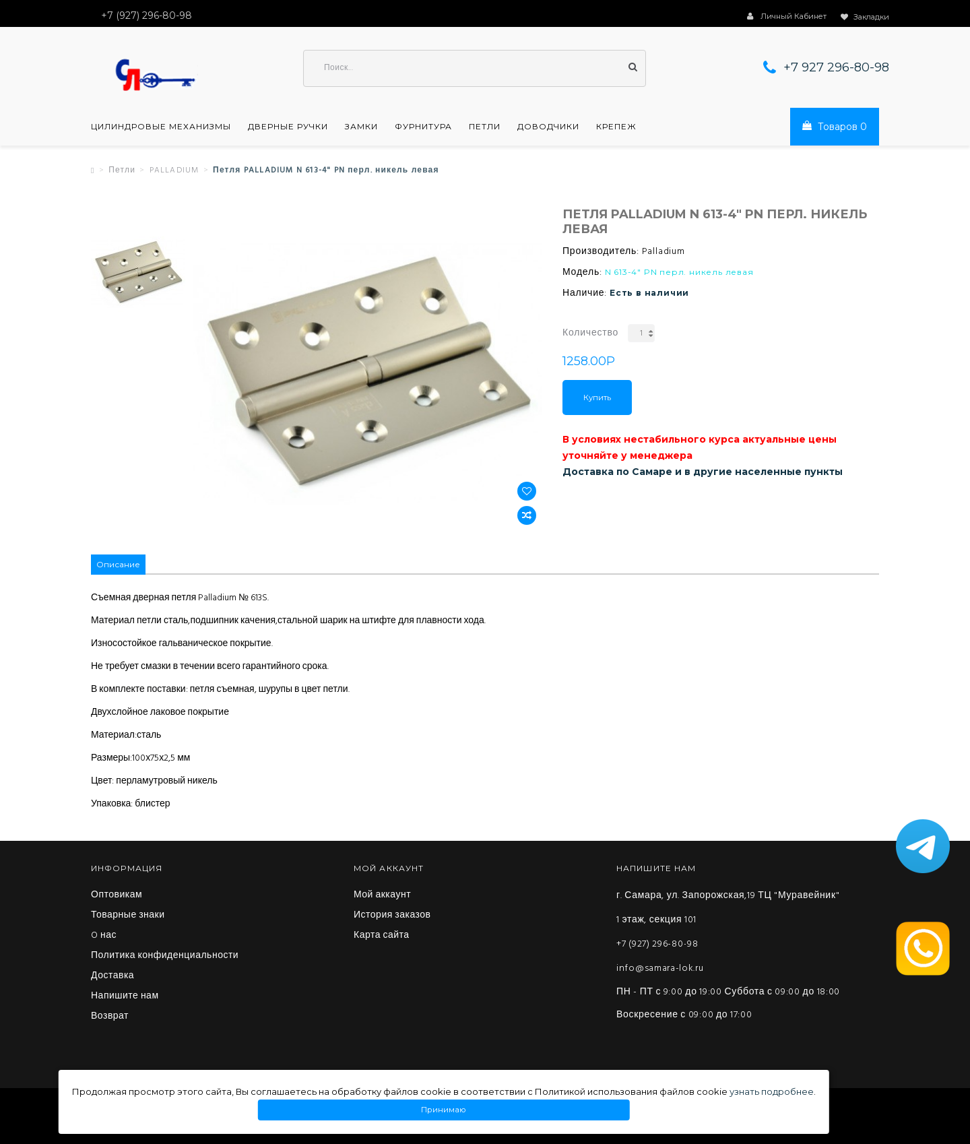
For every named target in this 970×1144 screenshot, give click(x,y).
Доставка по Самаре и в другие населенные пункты (702, 472)
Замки (361, 126)
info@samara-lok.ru (660, 968)
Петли (484, 126)
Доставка (112, 976)
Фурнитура (423, 126)
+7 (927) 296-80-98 (657, 944)
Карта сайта (382, 935)
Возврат (110, 1016)
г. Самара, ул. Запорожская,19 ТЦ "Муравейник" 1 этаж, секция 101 (727, 908)
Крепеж (616, 126)
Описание (118, 564)
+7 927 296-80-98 (836, 67)
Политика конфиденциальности (164, 956)
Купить (597, 397)
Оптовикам (116, 895)
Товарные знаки (128, 915)
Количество (590, 333)
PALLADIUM (174, 170)
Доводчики (548, 126)
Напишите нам (125, 996)
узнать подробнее (772, 1091)
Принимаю (444, 1110)
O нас (104, 935)
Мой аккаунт (382, 895)
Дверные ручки (288, 126)
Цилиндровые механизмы (161, 126)
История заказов (392, 915)
